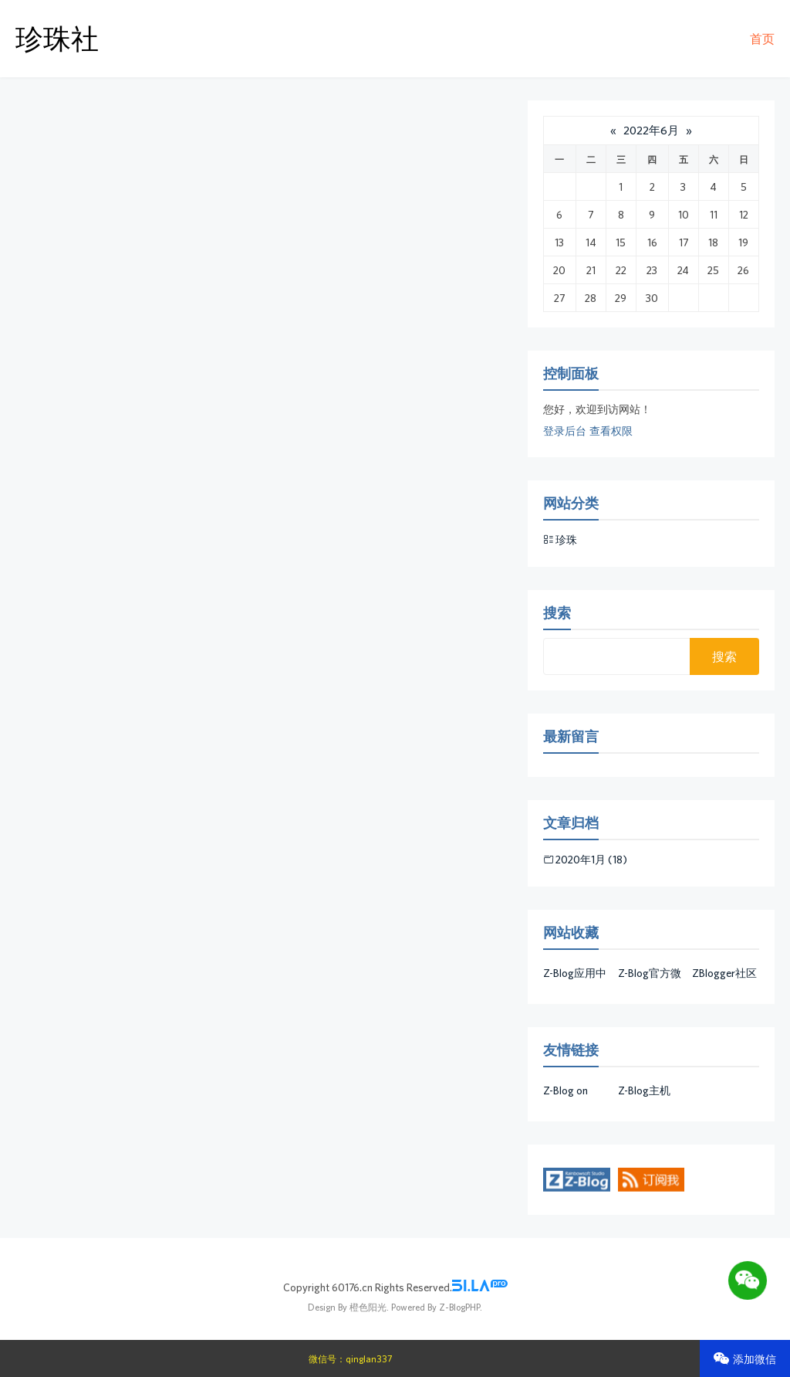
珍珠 (566, 540)
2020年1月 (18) (591, 859)
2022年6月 (651, 130)
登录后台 (564, 431)
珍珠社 (57, 38)
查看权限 (611, 431)
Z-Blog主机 (644, 1090)
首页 (762, 39)
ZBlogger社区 (724, 973)
